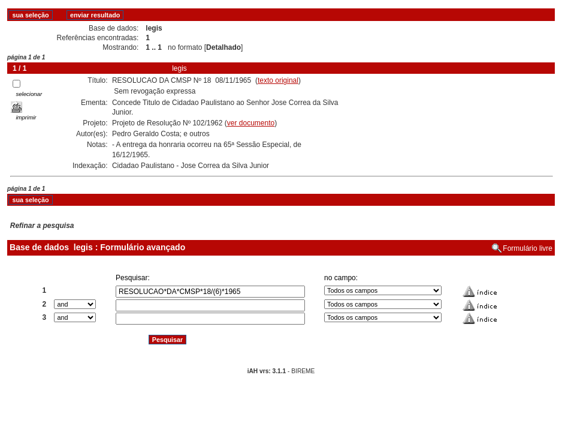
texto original (278, 80)
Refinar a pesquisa (42, 225)
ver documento (250, 123)
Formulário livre (527, 248)
